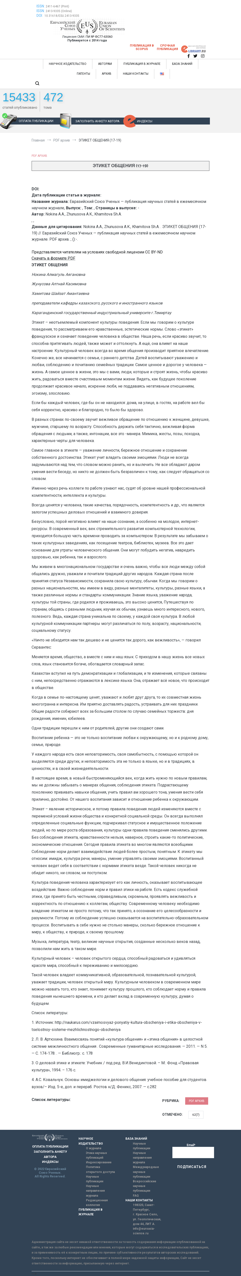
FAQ (136, 1195)
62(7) (196, 1114)
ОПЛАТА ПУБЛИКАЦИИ (36, 121)
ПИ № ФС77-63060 (99, 36)
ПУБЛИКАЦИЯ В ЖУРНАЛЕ (142, 64)
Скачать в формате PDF (53, 258)
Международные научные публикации (146, 1171)
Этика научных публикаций (96, 1155)
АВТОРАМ (105, 64)
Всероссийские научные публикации (144, 1186)
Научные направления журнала (95, 1190)
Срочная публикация (167, 47)
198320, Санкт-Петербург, (144, 1207)
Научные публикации (94, 1179)
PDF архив (39, 156)
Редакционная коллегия (97, 1203)
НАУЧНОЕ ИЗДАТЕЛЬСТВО (67, 64)
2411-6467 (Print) (57, 6)
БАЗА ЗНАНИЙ (182, 64)
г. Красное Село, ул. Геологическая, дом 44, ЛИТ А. (147, 1219)
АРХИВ (106, 73)
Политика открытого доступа (100, 1169)
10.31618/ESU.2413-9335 (61, 16)
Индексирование (99, 1162)
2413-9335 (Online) (59, 11)
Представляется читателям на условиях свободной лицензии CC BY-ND (97, 252)
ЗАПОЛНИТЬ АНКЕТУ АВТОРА (97, 121)
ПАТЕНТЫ (83, 73)
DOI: (40, 16)
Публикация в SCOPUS (142, 47)
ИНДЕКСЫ (144, 121)
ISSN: (41, 6)
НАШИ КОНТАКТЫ (135, 73)
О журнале (93, 1148)
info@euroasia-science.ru (144, 1231)
